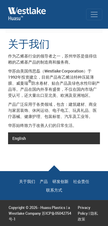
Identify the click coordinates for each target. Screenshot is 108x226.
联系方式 (54, 190)
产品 (44, 181)
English (19, 138)
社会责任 (81, 181)
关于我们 (27, 181)
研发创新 (60, 181)
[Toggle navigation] (94, 14)
